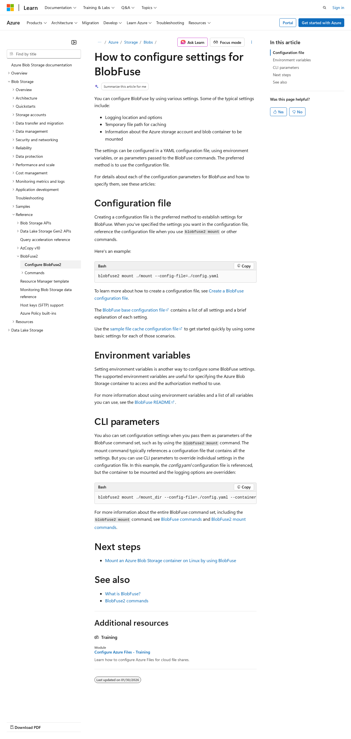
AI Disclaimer (18, 721)
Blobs (148, 42)
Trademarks (233, 721)
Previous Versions (51, 721)
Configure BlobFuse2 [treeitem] (43, 264)
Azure (113, 42)
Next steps (282, 74)
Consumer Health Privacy (161, 721)
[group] (175, 498)
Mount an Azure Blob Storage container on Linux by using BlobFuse (170, 560)
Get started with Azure (321, 22)
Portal (288, 22)
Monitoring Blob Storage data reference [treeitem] (46, 293)
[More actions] (252, 42)
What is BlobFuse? (123, 593)
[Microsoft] (10, 7)
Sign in (338, 7)
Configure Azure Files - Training (122, 652)
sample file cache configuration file (144, 329)
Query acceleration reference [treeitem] (45, 239)
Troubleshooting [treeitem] (30, 197)
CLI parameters (286, 67)
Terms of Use (205, 721)
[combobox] (44, 53)
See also (280, 82)
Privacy (123, 721)
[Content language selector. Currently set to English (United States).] (32, 708)
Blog (76, 721)
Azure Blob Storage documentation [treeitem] (41, 64)
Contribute (100, 721)
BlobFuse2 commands (126, 600)
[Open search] (324, 8)
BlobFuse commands (181, 519)
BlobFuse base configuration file (134, 310)
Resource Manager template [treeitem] (44, 281)
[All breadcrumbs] (99, 42)
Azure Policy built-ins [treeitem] (38, 313)
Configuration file (288, 52)
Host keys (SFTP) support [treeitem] (42, 305)
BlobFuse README (153, 402)
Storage (131, 42)
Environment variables (292, 59)
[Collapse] (74, 42)
